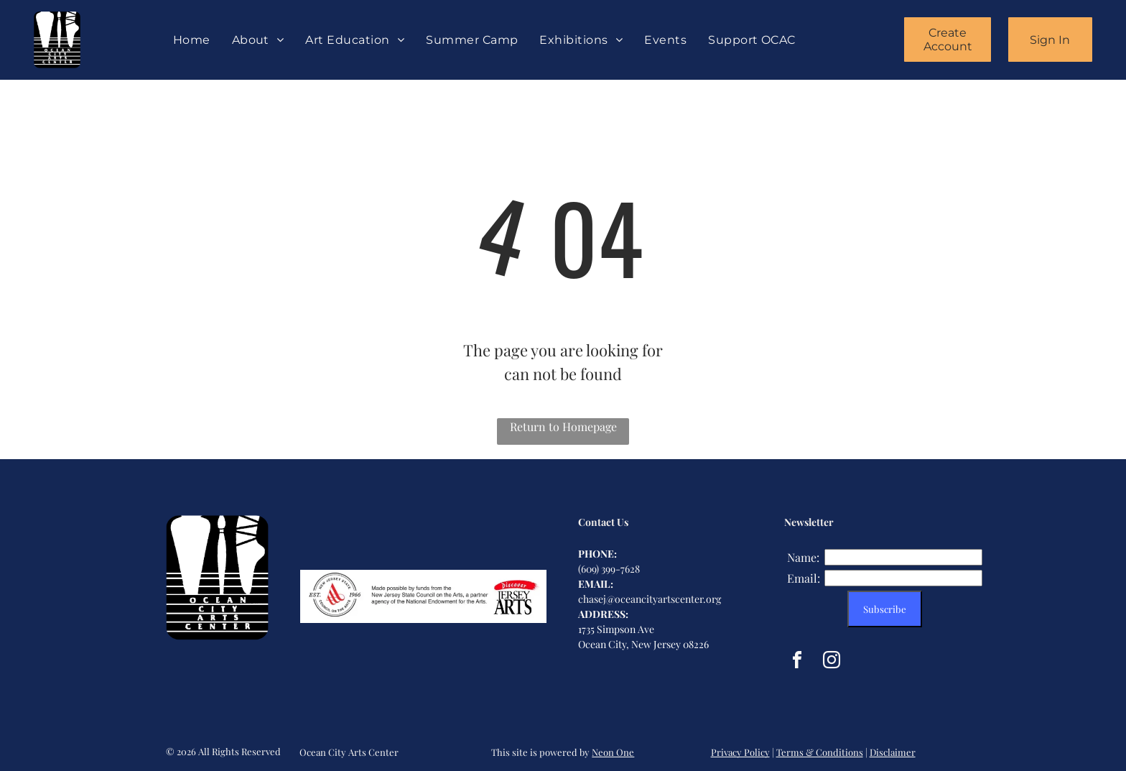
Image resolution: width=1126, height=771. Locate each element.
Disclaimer (893, 752)
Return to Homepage (563, 426)
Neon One (613, 752)
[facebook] (797, 662)
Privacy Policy (740, 752)
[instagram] (831, 662)
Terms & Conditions (819, 752)
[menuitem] (191, 39)
